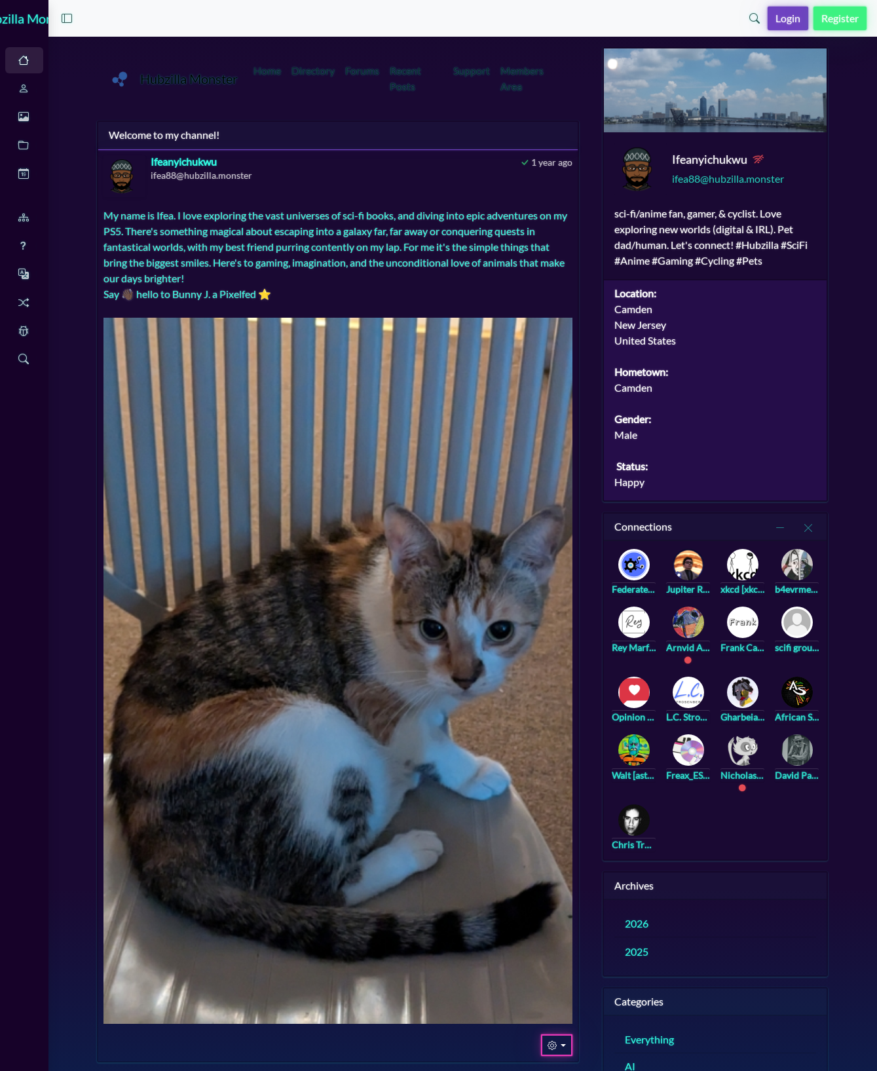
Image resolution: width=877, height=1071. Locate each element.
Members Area (587, 78)
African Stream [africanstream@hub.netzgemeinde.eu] (837, 712)
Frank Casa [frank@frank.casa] (786, 642)
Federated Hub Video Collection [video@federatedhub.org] (683, 584)
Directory (390, 70)
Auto (37, 60)
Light (127, 60)
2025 (688, 947)
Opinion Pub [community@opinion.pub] (683, 712)
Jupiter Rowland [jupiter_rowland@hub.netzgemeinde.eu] (735, 584)
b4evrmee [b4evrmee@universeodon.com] (837, 584)
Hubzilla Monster (85, 18)
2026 (688, 918)
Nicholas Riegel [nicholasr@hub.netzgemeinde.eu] (786, 770)
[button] (182, 18)
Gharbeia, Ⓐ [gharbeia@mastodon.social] (786, 712)
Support (537, 70)
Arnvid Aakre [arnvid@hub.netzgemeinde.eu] (735, 642)
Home (344, 70)
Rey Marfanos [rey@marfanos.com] (683, 642)
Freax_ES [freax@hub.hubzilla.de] (735, 770)
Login (787, 18)
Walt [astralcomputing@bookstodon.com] (683, 770)
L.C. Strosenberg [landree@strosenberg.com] (735, 712)
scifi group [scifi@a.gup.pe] (837, 642)
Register (840, 18)
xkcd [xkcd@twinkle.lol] (786, 584)
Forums (439, 70)
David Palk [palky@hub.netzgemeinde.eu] (837, 770)
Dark (82, 60)
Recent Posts (482, 78)
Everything (701, 1034)
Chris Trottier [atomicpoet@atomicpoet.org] (683, 840)
